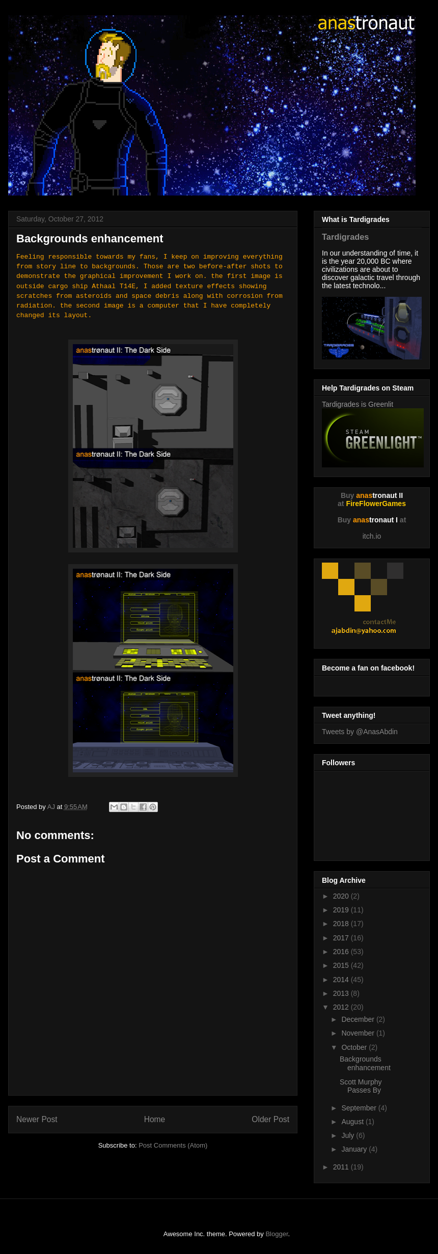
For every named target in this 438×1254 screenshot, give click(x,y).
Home (155, 1119)
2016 (342, 952)
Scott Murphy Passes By (360, 1086)
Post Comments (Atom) (173, 1145)
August (353, 1122)
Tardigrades (345, 236)
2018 (342, 923)
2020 (342, 896)
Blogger (276, 1234)
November (358, 1033)
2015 (342, 965)
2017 (342, 938)
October (355, 1047)
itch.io (372, 536)
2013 (342, 993)
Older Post (270, 1119)
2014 (342, 980)
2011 (342, 1167)
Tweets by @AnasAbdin (360, 732)
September (359, 1108)
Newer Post (37, 1119)
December (358, 1019)
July (348, 1135)
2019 (342, 910)
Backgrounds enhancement (365, 1063)
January (355, 1149)
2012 (342, 1007)
